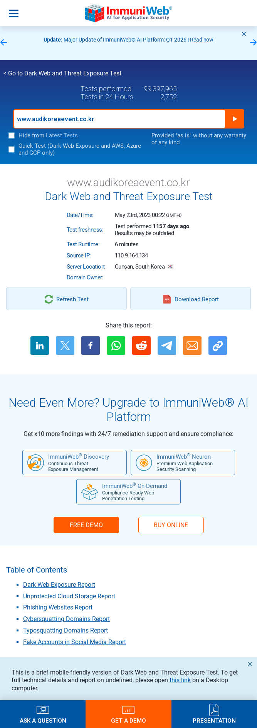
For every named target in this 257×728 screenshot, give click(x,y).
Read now (202, 40)
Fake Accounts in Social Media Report (74, 642)
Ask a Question (43, 720)
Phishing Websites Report (57, 607)
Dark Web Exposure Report (59, 584)
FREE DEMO (86, 525)
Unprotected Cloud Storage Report (69, 596)
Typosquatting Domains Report (65, 630)
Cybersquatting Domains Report (66, 619)
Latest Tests (62, 135)
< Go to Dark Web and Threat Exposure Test (62, 73)
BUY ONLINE (171, 525)
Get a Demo (128, 720)
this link (180, 680)
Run (235, 119)
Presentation (214, 720)
